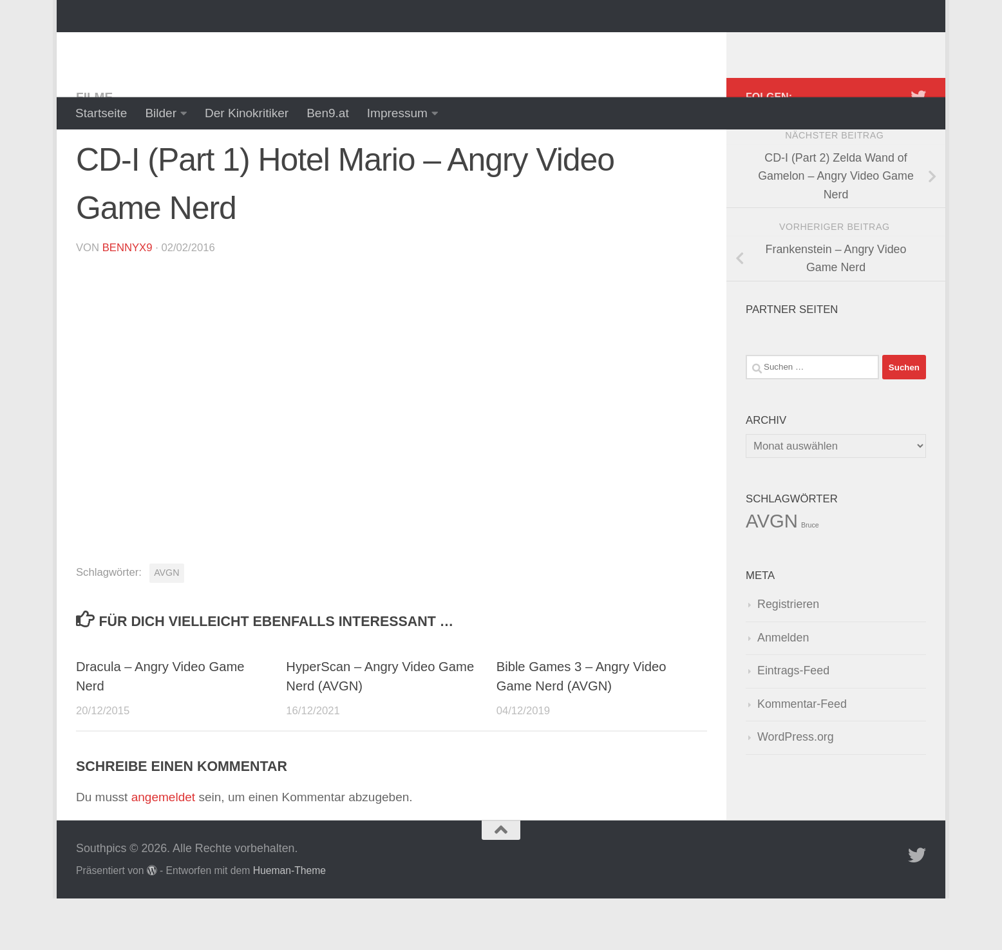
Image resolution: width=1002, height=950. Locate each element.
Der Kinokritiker (246, 113)
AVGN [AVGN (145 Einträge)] (772, 572)
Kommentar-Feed (802, 755)
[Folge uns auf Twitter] (918, 148)
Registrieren (788, 655)
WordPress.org (795, 788)
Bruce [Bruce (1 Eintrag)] (810, 576)
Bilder (160, 113)
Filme (94, 148)
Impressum (397, 113)
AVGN (166, 624)
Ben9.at (328, 113)
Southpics (152, 48)
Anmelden (783, 689)
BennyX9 (127, 299)
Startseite (101, 113)
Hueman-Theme (289, 922)
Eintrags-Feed (793, 722)
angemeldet (163, 848)
